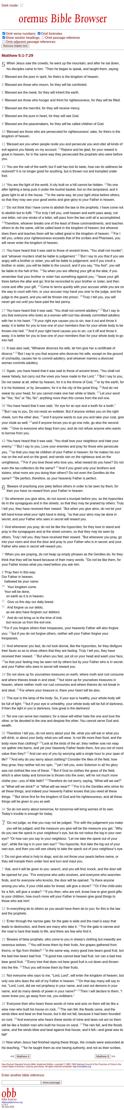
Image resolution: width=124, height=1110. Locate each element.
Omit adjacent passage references (30, 42)
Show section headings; (23, 37)
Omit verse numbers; (21, 33)
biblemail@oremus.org (12, 1102)
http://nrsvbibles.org (82, 1066)
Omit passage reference (62, 37)
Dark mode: (10, 5)
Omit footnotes (51, 33)
